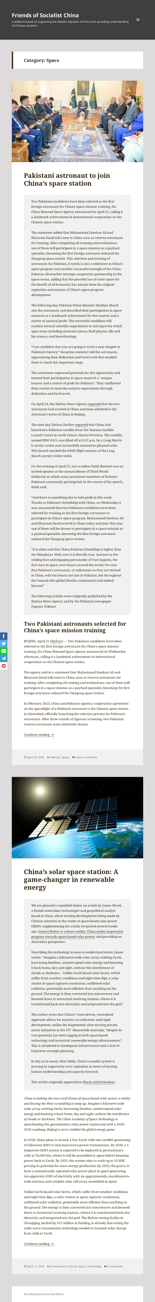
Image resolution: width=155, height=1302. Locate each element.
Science (72, 1266)
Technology (94, 1266)
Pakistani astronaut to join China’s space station (67, 179)
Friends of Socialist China (45, 15)
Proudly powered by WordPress (44, 1294)
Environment (58, 1266)
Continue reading (39, 734)
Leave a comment (86, 757)
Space (65, 757)
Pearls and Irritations (99, 1082)
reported (94, 404)
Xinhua (56, 641)
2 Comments (115, 1266)
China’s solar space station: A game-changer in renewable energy (71, 879)
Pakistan (55, 757)
